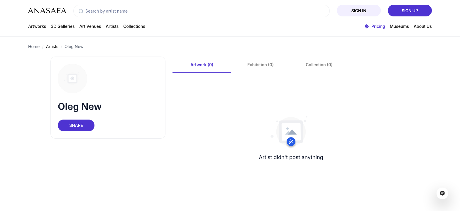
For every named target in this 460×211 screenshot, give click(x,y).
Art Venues (90, 26)
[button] (81, 11)
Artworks (37, 26)
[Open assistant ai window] (442, 193)
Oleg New (74, 46)
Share (76, 125)
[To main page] (47, 10)
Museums (399, 26)
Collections (134, 26)
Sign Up (410, 10)
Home (34, 46)
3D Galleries (63, 26)
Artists (112, 26)
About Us (423, 26)
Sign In (358, 10)
